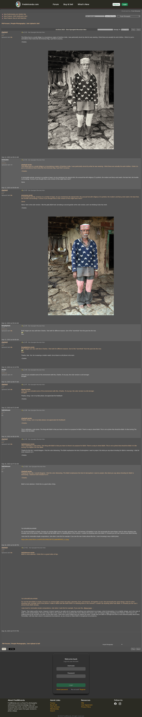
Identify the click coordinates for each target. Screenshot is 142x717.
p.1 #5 (25, 342)
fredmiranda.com (26, 4)
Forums (52, 703)
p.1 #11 (25, 547)
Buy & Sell (68, 4)
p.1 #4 (25, 326)
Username (71, 666)
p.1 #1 (25, 32)
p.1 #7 (25, 384)
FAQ (82, 703)
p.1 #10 (25, 466)
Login (125, 4)
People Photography (18, 23)
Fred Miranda (135, 11)
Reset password (62, 689)
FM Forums (6, 23)
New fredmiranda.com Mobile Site (15, 14)
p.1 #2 (25, 160)
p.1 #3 (25, 190)
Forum (56, 4)
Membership (54, 709)
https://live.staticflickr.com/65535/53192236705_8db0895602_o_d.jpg (45, 539)
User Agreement (86, 705)
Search (52, 711)
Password (71, 673)
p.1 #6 (25, 370)
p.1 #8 (25, 410)
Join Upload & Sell (32, 23)
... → (88, 608)
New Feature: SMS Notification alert (15, 16)
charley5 (5, 32)
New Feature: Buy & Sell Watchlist (15, 18)
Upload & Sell (6, 37)
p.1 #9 (25, 439)
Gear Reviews (55, 707)
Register (116, 4)
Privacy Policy (86, 707)
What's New (83, 4)
